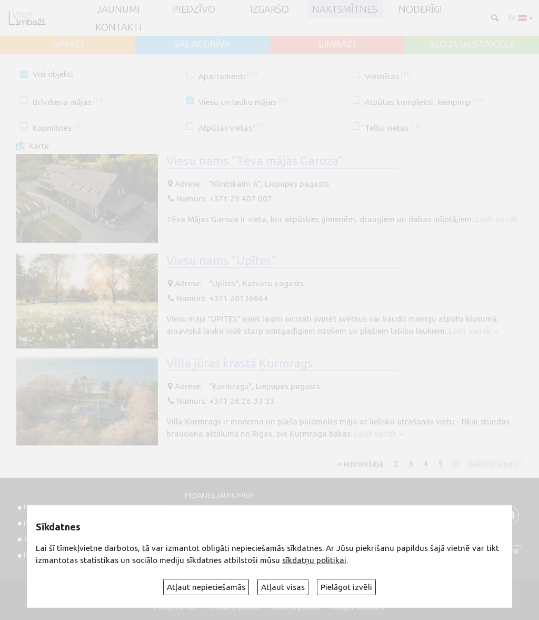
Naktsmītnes (344, 9)
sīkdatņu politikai (314, 560)
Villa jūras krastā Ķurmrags (239, 363)
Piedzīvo (194, 9)
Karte (39, 145)
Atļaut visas (283, 587)
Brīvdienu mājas (68, 102)
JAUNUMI (118, 9)
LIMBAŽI (336, 44)
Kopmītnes (57, 127)
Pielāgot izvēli (346, 587)
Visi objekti (53, 74)
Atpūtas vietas (231, 127)
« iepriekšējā (360, 463)
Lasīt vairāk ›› (472, 330)
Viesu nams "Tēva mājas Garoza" (254, 160)
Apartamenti (227, 76)
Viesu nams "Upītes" (221, 260)
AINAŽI (67, 44)
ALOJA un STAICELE (471, 44)
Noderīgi (420, 9)
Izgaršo (269, 9)
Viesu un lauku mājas (243, 102)
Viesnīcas (388, 76)
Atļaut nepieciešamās (206, 587)
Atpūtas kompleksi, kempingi (424, 102)
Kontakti (118, 27)
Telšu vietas (393, 127)
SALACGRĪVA (202, 44)
